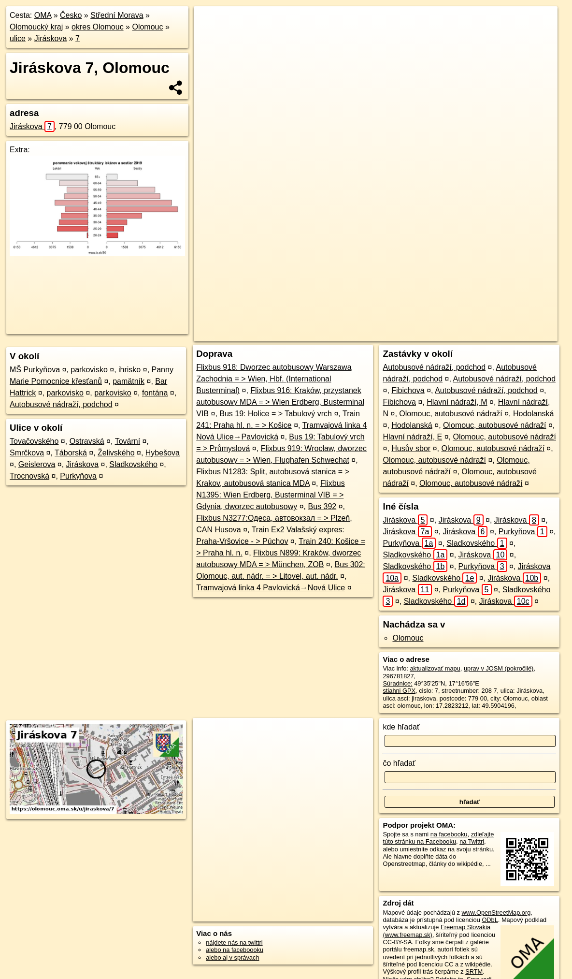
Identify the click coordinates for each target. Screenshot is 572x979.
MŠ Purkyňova (35, 369)
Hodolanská (533, 413)
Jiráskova (50, 38)
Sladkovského (133, 464)
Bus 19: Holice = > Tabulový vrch (275, 413)
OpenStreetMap (381, 334)
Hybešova (162, 453)
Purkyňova (78, 476)
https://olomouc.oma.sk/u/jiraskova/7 (509, 334)
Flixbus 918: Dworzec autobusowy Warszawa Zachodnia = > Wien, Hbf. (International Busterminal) (273, 379)
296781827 (398, 676)
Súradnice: (397, 683)
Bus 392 (322, 506)
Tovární (127, 441)
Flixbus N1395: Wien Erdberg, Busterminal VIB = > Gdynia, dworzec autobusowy (270, 495)
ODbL (490, 919)
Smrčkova (27, 453)
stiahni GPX (399, 690)
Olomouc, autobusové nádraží (450, 413)
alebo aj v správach (232, 957)
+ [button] (210, 22)
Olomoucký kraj (36, 27)
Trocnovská (29, 476)
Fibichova (407, 390)
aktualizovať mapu (435, 668)
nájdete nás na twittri (234, 942)
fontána (155, 393)
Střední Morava (116, 15)
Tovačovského (34, 441)
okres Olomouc (98, 27)
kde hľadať (401, 727)
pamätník (128, 381)
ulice (18, 38)
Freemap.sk (430, 334)
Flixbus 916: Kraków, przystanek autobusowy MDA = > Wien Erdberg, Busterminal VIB (280, 402)
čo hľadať (399, 763)
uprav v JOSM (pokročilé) (498, 668)
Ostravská (87, 441)
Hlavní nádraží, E (412, 437)
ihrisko (129, 369)
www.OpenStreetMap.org (495, 912)
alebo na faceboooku (234, 949)
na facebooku (449, 834)
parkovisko (89, 369)
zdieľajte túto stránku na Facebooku (438, 838)
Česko (71, 15)
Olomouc (147, 27)
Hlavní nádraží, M (457, 402)
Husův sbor (410, 448)
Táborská (71, 453)
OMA (43, 15)
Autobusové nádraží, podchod (61, 404)
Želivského (116, 453)
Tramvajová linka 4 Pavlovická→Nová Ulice (270, 588)
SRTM (474, 971)
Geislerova (36, 464)
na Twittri (471, 841)
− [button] (210, 37)
